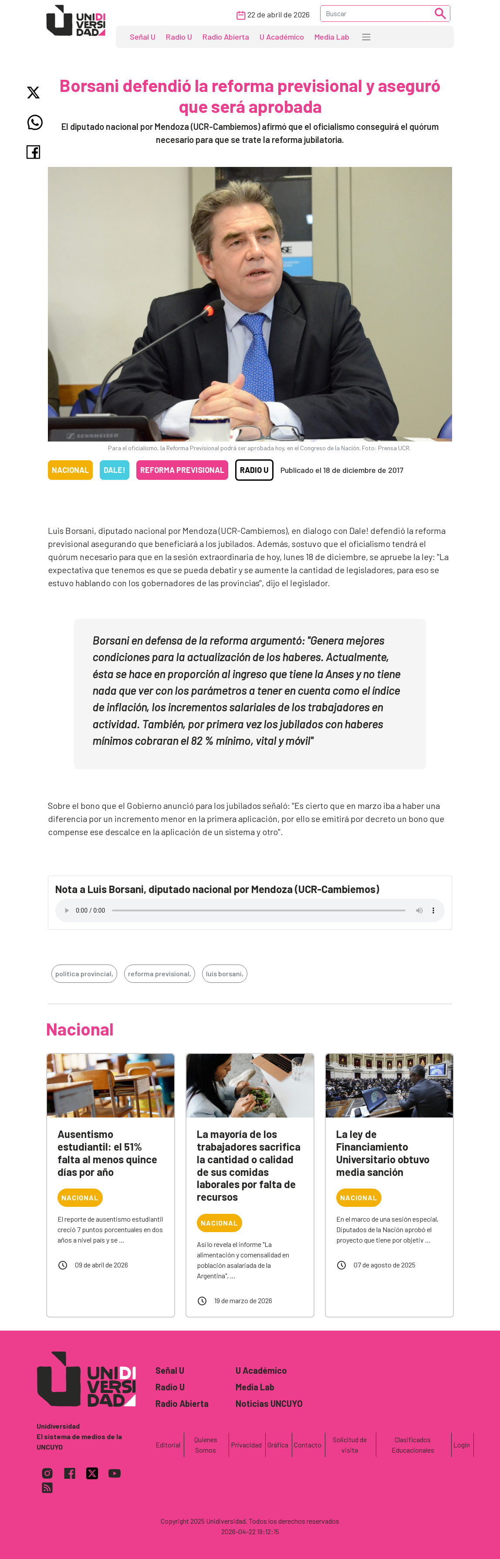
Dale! (114, 470)
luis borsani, (224, 973)
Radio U (179, 36)
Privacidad (246, 1444)
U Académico (282, 36)
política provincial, (84, 973)
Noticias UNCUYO (269, 1403)
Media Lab (331, 36)
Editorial (167, 1444)
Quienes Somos (205, 1444)
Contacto (307, 1444)
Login (461, 1444)
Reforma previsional (182, 470)
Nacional (70, 470)
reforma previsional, (159, 973)
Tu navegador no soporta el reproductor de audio (250, 910)
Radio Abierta (226, 36)
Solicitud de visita (350, 1444)
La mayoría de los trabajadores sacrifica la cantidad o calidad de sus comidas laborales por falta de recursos (249, 1165)
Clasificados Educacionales (413, 1444)
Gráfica (277, 1444)
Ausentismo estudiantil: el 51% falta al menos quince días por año (107, 1153)
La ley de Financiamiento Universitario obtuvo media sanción (382, 1153)
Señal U (142, 36)
